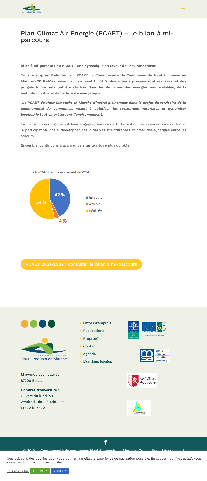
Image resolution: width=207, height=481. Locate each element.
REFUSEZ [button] (59, 471)
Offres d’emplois (97, 323)
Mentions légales (97, 361)
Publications (93, 331)
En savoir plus (18, 471)
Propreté (90, 338)
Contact (90, 346)
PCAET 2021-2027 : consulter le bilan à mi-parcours (81, 264)
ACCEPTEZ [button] (39, 471)
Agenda (89, 354)
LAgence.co (172, 450)
